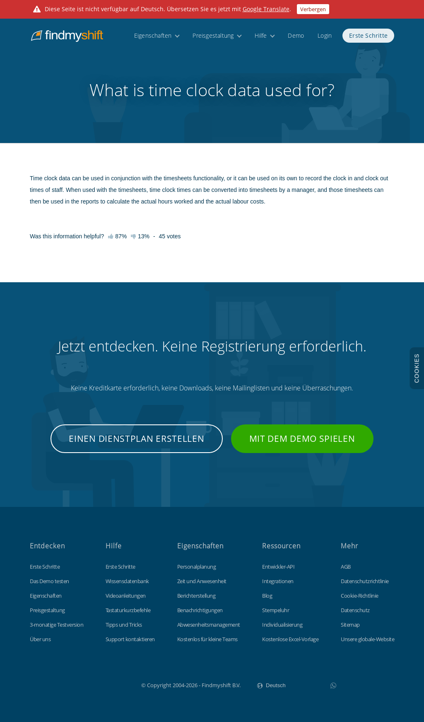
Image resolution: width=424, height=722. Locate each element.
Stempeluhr (275, 610)
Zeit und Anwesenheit (201, 581)
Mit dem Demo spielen (302, 438)
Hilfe (261, 38)
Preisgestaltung (213, 38)
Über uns (40, 639)
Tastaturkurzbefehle (128, 610)
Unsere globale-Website (367, 639)
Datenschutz (355, 610)
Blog (267, 595)
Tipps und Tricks (124, 624)
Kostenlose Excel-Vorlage (290, 639)
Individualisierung (282, 624)
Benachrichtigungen (200, 610)
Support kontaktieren (130, 639)
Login (325, 38)
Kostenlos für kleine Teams (207, 639)
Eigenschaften (153, 38)
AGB (346, 566)
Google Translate (266, 9)
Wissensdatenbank (127, 581)
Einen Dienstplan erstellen (136, 438)
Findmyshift (99, 684)
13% (140, 236)
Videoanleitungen (126, 595)
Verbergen (313, 9)
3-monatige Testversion (56, 624)
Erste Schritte (368, 38)
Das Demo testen (49, 581)
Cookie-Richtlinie (359, 595)
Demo (296, 38)
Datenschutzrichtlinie (365, 581)
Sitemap (350, 624)
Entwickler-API (278, 566)
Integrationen (278, 581)
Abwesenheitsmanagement (208, 624)
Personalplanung (196, 566)
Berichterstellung (196, 595)
